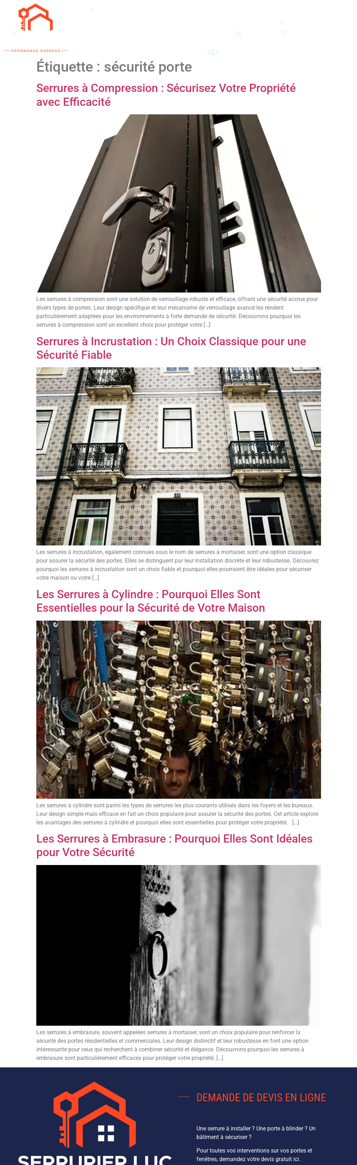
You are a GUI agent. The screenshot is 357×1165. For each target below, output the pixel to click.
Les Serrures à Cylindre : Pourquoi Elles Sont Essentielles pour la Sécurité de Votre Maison (150, 601)
